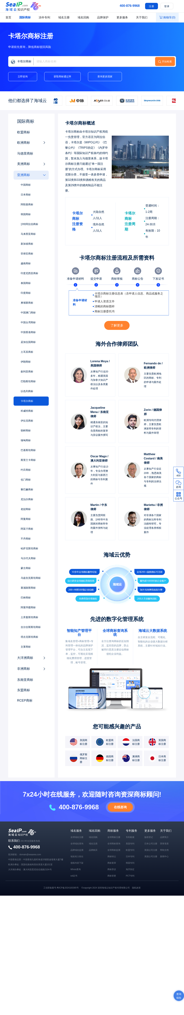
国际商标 (25, 17)
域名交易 (93, 843)
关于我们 (141, 17)
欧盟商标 (23, 132)
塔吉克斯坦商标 (29, 636)
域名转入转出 (76, 856)
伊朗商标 (26, 361)
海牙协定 (130, 869)
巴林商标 (26, 597)
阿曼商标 (26, 519)
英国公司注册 (150, 850)
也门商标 (26, 479)
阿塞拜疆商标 (28, 607)
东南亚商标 (25, 680)
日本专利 (130, 856)
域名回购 (83, 17)
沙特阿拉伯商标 (29, 224)
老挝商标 (26, 509)
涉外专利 (44, 17)
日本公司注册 (150, 843)
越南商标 (26, 263)
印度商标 (26, 292)
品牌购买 (93, 850)
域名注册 (64, 17)
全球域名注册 (76, 837)
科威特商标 (27, 410)
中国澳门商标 (28, 312)
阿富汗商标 (27, 528)
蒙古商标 (26, 568)
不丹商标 (26, 538)
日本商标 (26, 194)
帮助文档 (164, 850)
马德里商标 (25, 153)
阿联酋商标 (27, 204)
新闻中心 (164, 856)
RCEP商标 (24, 700)
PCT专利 (130, 876)
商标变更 (111, 876)
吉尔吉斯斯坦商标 (31, 627)
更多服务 (122, 17)
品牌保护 (103, 17)
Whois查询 (75, 869)
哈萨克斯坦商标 (29, 548)
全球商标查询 (113, 843)
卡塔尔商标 (27, 401)
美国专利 (130, 843)
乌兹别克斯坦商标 (31, 577)
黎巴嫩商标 (27, 489)
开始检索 (167, 61)
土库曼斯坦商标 (29, 617)
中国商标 (26, 184)
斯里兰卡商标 (28, 460)
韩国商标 (26, 214)
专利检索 (130, 837)
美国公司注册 (150, 856)
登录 (167, 6)
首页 (8, 17)
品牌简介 (164, 837)
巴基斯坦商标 (28, 450)
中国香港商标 (28, 332)
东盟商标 (23, 690)
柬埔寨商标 (27, 302)
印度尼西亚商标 (29, 273)
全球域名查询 (76, 843)
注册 (151, 6)
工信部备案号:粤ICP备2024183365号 (61, 888)
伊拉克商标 (27, 420)
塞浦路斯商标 (28, 587)
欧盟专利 (130, 850)
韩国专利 (130, 863)
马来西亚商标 (28, 233)
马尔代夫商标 (28, 558)
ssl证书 (73, 876)
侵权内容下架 (76, 863)
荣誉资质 (164, 843)
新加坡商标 (27, 243)
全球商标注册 (113, 837)
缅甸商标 (26, 440)
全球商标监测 (113, 850)
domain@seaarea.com (30, 854)
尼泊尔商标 (27, 499)
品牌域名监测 (76, 850)
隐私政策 (136, 888)
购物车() (167, 17)
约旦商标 (26, 469)
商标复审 (111, 863)
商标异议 (111, 869)
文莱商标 (26, 646)
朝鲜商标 (26, 430)
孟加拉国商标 (28, 342)
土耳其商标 (27, 351)
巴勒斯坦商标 (28, 381)
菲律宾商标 (27, 253)
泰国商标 (26, 283)
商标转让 (111, 856)
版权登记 (148, 837)
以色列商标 (27, 391)
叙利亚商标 (27, 371)
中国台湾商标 (28, 322)
